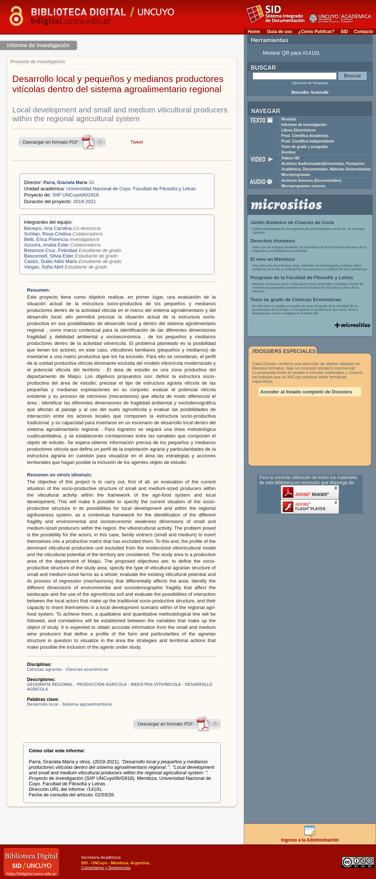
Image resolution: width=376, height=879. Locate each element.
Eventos (288, 152)
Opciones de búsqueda (310, 82)
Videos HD (290, 158)
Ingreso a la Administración (310, 838)
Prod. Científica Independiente (307, 141)
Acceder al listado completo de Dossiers (306, 392)
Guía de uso (279, 31)
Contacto (363, 31)
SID (344, 31)
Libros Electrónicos (298, 130)
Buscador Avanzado (309, 92)
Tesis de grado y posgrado (304, 147)
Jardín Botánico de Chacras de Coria (292, 222)
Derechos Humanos (272, 241)
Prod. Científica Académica (305, 136)
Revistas (288, 119)
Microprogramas (295, 175)
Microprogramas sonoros (303, 186)
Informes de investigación (303, 125)
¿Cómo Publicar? (316, 31)
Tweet (136, 142)
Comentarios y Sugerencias (106, 867)
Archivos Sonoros (311, 181)
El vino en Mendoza (272, 259)
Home (254, 31)
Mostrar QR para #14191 (291, 53)
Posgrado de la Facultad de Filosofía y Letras (301, 277)
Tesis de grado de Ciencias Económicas (295, 299)
